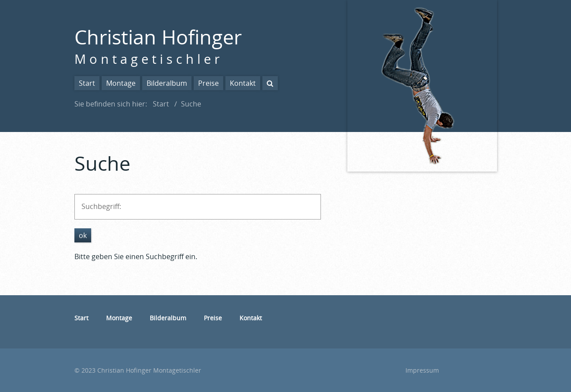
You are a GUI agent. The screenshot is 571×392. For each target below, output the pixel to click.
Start (87, 83)
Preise (208, 83)
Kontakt (243, 83)
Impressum (422, 370)
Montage (121, 83)
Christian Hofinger (158, 36)
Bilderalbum (167, 83)
